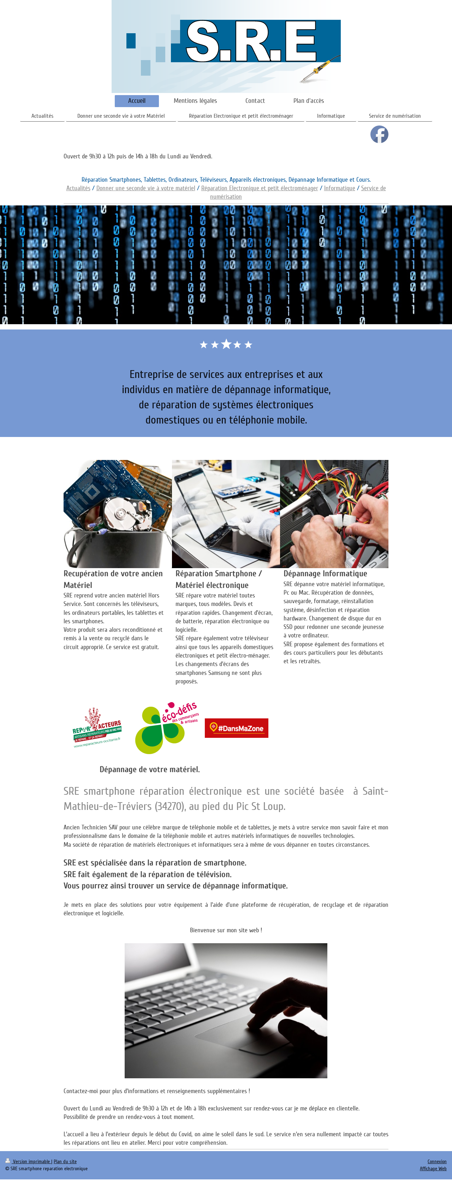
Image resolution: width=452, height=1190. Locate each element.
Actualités (78, 188)
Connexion (437, 1162)
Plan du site (65, 1162)
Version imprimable (28, 1162)
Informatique (339, 188)
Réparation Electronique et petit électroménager (259, 188)
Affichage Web (433, 1169)
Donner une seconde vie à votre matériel (145, 188)
